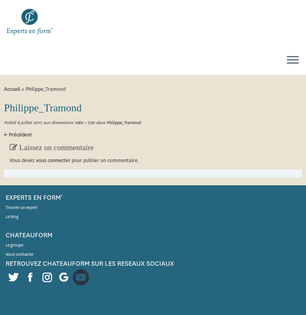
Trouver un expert (22, 207)
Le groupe (14, 245)
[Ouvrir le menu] (293, 60)
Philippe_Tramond (122, 123)
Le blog (12, 216)
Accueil (12, 89)
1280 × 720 (84, 123)
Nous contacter (20, 254)
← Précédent (18, 134)
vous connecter (53, 160)
